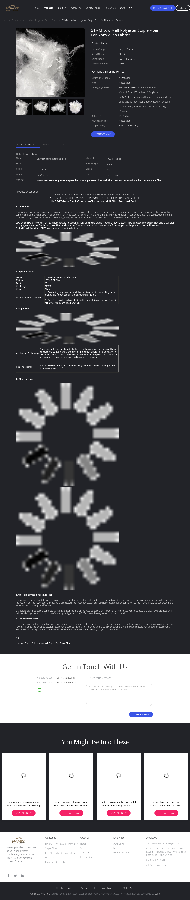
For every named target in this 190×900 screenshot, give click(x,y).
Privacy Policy (106, 888)
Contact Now (103, 134)
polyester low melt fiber (43, 643)
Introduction (86, 857)
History (83, 843)
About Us (61, 7)
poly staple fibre (63, 643)
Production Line (121, 852)
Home (37, 7)
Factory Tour (76, 7)
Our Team (85, 852)
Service (83, 848)
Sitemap (85, 888)
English (182, 8)
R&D (115, 848)
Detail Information (26, 144)
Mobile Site (128, 888)
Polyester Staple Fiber (56, 862)
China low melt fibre (40, 893)
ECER (157, 893)
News (122, 7)
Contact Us (110, 7)
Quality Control (93, 7)
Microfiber (50, 857)
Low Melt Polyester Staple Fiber (60, 852)
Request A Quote (163, 7)
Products (48, 7)
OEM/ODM (118, 843)
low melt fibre (23, 643)
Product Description (54, 144)
